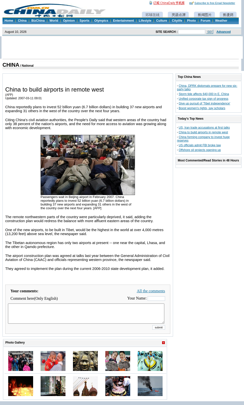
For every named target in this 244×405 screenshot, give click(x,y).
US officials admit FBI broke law (200, 145)
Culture (161, 20)
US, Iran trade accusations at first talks (204, 127)
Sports (85, 20)
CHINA (10, 65)
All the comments (151, 291)
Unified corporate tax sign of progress (203, 99)
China (22, 20)
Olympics (101, 20)
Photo (191, 20)
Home (8, 20)
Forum (205, 20)
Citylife (177, 20)
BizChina (38, 20)
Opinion (69, 20)
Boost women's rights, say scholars (202, 108)
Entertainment (123, 20)
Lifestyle (145, 20)
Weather (221, 20)
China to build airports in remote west (203, 132)
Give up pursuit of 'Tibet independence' (204, 103)
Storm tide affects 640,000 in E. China (204, 94)
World (54, 20)
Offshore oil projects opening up (200, 150)
